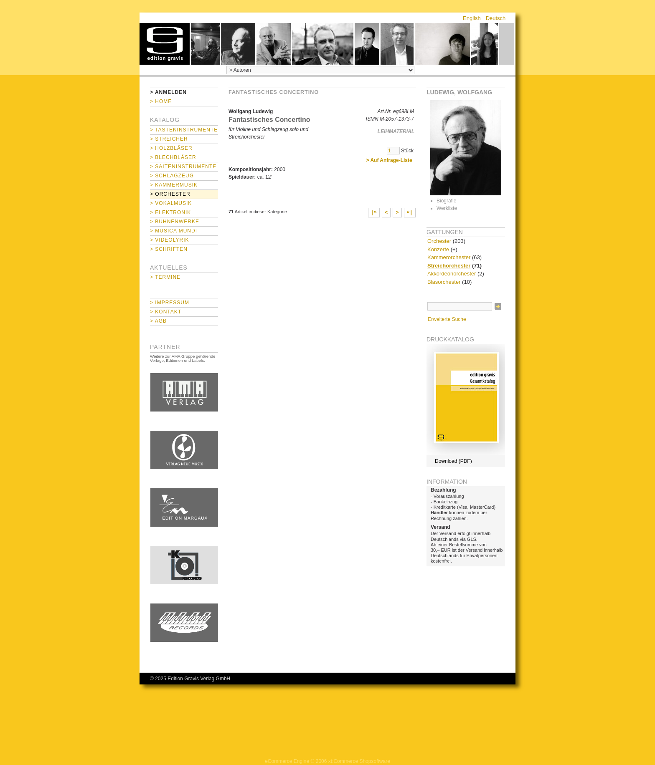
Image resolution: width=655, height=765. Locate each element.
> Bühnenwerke (174, 222)
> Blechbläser (173, 157)
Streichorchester (448, 266)
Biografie (446, 201)
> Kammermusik (174, 185)
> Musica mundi (173, 231)
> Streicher (169, 139)
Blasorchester (443, 282)
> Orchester (170, 194)
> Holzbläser (171, 148)
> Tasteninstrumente (184, 130)
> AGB (158, 321)
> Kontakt (165, 312)
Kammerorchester (448, 257)
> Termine (165, 277)
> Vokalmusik (171, 203)
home (165, 44)
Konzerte (438, 249)
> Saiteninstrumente (183, 166)
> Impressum (169, 302)
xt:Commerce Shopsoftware (359, 761)
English (472, 18)
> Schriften (169, 249)
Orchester (439, 241)
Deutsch (496, 18)
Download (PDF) (453, 461)
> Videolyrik (169, 240)
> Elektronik (170, 212)
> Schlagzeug (172, 176)
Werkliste (447, 208)
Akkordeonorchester (451, 273)
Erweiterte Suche (447, 319)
